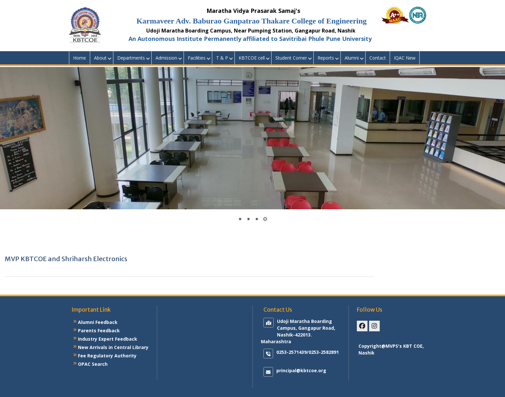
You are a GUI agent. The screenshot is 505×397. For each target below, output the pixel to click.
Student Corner (291, 58)
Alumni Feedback (98, 322)
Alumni (352, 58)
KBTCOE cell (252, 58)
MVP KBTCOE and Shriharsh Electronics (66, 259)
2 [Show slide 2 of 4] (248, 219)
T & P (222, 58)
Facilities (196, 58)
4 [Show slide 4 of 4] (265, 219)
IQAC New (404, 58)
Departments (131, 58)
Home (79, 58)
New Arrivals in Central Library (113, 347)
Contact (377, 58)
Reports (326, 58)
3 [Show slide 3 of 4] (256, 219)
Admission (166, 58)
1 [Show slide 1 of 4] (239, 219)
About (100, 58)
